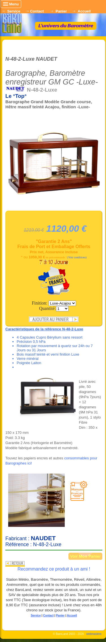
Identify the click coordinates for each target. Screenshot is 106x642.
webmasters (93, 637)
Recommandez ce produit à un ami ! (54, 572)
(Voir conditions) (77, 260)
